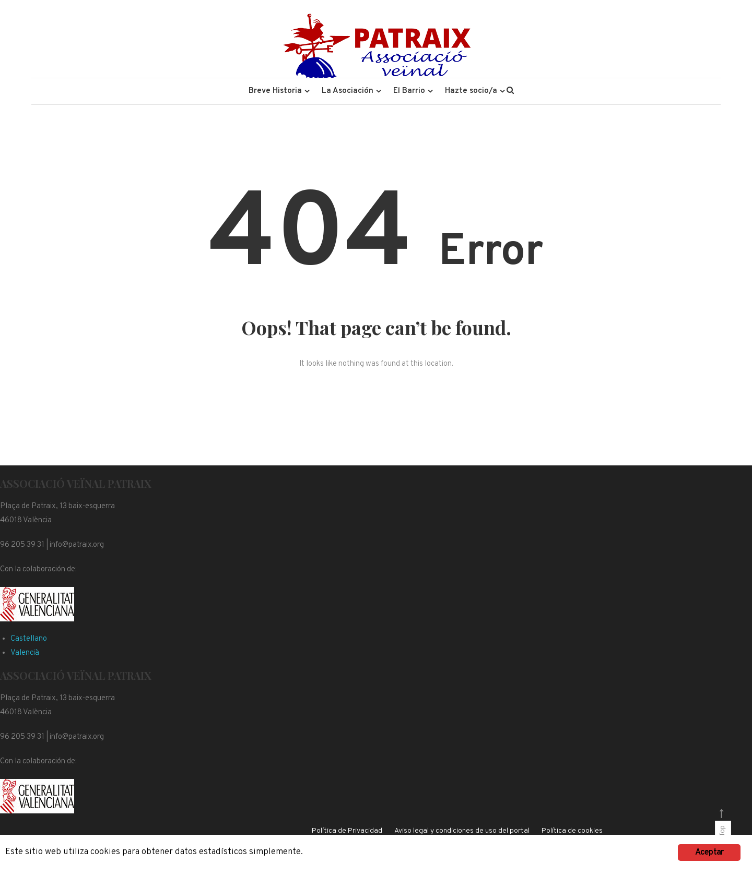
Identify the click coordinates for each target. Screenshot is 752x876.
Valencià (24, 653)
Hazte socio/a (471, 91)
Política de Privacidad (347, 830)
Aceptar (709, 852)
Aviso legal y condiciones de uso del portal (462, 830)
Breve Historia (275, 91)
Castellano (28, 639)
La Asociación (347, 91)
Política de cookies (572, 830)
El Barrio (409, 91)
